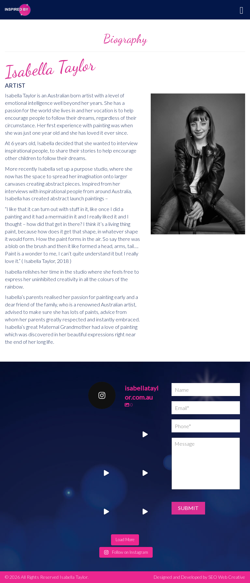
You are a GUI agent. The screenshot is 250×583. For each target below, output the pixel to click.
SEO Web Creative (226, 577)
